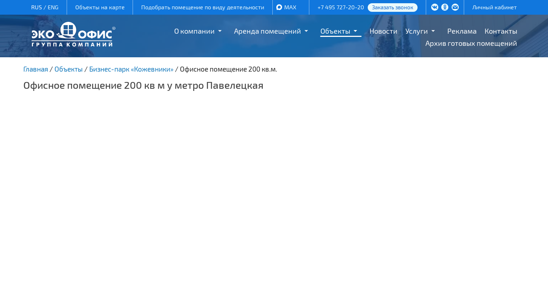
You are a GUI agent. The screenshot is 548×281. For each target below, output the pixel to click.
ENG (53, 7)
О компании (194, 30)
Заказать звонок (392, 7)
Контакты (501, 30)
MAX (290, 7)
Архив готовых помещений (471, 43)
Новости (383, 30)
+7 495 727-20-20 (341, 7)
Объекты (335, 30)
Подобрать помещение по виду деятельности (202, 7)
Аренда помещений (267, 30)
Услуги (416, 30)
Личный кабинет (494, 7)
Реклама (462, 30)
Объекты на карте (100, 7)
